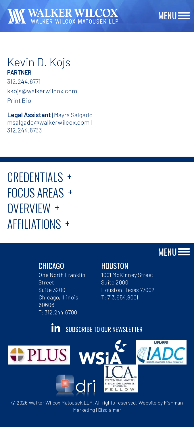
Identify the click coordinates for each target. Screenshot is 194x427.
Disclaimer (109, 410)
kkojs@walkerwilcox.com (42, 90)
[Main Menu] (184, 16)
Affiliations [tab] (34, 223)
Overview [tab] (29, 208)
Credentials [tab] (35, 177)
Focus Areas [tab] (35, 192)
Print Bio (19, 100)
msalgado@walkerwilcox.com (48, 122)
